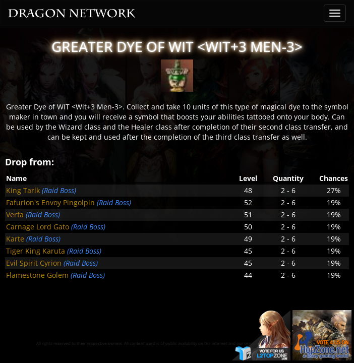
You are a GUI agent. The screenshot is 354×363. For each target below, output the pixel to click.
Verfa (15, 214)
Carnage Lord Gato (37, 226)
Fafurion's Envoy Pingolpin (50, 202)
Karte (15, 239)
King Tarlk (23, 190)
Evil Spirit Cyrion (34, 263)
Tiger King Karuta (35, 251)
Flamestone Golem (37, 275)
